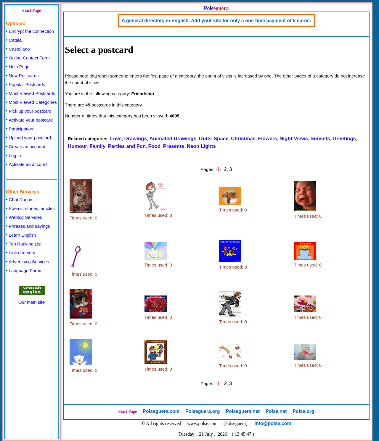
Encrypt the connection (31, 31)
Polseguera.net (243, 411)
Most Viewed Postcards (32, 93)
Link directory (22, 252)
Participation (21, 128)
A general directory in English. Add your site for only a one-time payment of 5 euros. (216, 20)
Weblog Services (25, 217)
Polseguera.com (161, 411)
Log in (15, 155)
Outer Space (214, 138)
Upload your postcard (30, 137)
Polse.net (276, 411)
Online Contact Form (29, 57)
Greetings (344, 138)
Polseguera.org (202, 411)
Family (98, 146)
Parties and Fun (127, 146)
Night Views (294, 138)
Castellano (19, 48)
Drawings (135, 138)
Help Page (19, 66)
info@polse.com (273, 423)
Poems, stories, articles (32, 208)
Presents (173, 146)
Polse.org (303, 411)
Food (154, 146)
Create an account (27, 146)
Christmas (243, 138)
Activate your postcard (31, 119)
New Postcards (24, 75)
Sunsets (320, 138)
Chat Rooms (21, 199)
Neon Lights (201, 146)
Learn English (22, 235)
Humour (77, 146)
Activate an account (28, 164)
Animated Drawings (172, 138)
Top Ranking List (25, 243)
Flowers (267, 138)
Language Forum (26, 270)
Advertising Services (29, 261)
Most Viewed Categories (33, 102)
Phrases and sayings (29, 226)
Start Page (31, 10)
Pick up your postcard (30, 111)
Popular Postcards (27, 84)
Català (15, 40)
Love (116, 138)
